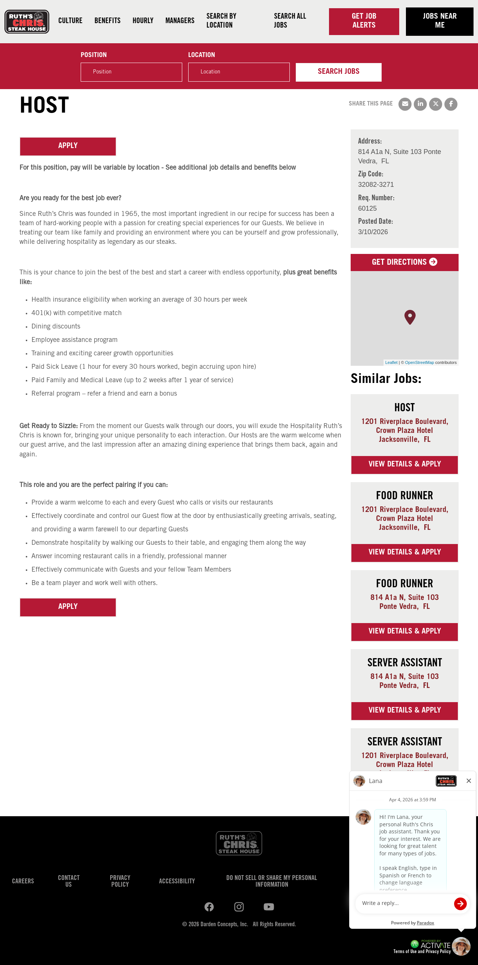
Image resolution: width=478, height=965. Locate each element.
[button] (280, 71)
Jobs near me (440, 21)
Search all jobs (290, 21)
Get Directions (404, 263)
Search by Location (221, 21)
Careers (23, 881)
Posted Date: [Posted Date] (375, 222)
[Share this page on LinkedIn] (420, 104)
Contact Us (69, 882)
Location (201, 55)
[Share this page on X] (435, 104)
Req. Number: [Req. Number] (376, 198)
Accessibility (177, 881)
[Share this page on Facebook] (450, 104)
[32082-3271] (376, 184)
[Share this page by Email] (405, 104)
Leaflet (391, 362)
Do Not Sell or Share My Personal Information (271, 882)
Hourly (143, 21)
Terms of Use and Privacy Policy (422, 952)
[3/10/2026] (375, 232)
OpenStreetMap (419, 362)
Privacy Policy (120, 882)
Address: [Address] (370, 142)
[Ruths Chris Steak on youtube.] (239, 907)
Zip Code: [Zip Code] (370, 175)
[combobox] (239, 72)
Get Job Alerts (364, 21)
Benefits (107, 21)
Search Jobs (339, 72)
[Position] (131, 72)
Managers (180, 21)
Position (94, 55)
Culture (70, 21)
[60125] (376, 208)
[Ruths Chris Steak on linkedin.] (209, 907)
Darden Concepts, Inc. (224, 925)
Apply (68, 146)
